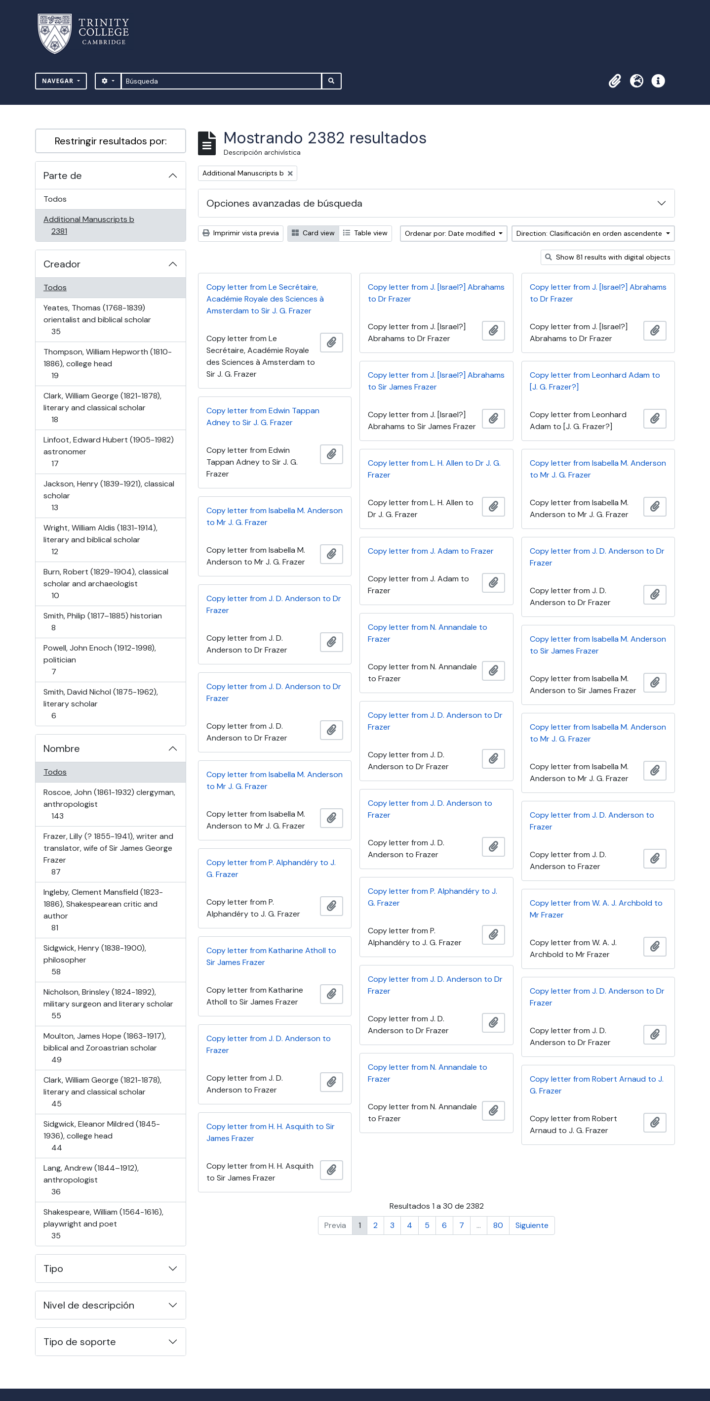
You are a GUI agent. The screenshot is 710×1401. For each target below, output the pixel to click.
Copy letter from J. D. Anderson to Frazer (430, 809)
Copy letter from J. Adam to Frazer (431, 551)
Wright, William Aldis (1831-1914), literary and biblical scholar (100, 540)
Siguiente (532, 1225)
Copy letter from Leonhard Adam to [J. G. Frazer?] (595, 381)
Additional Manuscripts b (88, 225)
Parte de (62, 175)
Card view (313, 232)
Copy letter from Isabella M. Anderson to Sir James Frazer (598, 645)
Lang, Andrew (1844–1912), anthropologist (91, 1180)
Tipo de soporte (79, 1341)
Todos (55, 199)
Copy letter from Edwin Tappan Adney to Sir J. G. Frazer (262, 416)
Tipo (53, 1268)
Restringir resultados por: (111, 140)
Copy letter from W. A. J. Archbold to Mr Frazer (596, 909)
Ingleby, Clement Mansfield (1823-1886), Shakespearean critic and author (103, 910)
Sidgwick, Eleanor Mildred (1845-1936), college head (101, 1136)
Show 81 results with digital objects (608, 257)
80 (498, 1225)
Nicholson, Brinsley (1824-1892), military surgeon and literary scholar (108, 1004)
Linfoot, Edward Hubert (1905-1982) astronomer (108, 452)
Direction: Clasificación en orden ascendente (590, 233)
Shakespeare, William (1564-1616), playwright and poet (103, 1224)
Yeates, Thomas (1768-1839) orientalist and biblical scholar (97, 320)
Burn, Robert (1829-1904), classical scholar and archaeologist (105, 584)
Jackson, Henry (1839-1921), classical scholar (108, 496)
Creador (61, 264)
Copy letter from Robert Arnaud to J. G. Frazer (597, 1085)
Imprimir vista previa (240, 232)
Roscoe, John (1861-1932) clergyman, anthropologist (109, 804)
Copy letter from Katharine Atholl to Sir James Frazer (271, 956)
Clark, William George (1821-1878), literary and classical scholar (102, 408)
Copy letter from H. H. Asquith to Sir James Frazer (270, 1132)
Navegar (59, 81)
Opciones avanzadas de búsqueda (284, 203)
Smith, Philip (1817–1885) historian (102, 622)
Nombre (61, 748)
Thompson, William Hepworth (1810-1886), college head (107, 364)
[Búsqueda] (221, 81)
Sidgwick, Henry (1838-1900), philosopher (94, 960)
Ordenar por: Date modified (451, 233)
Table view (365, 232)
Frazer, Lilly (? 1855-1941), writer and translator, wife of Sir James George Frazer (108, 854)
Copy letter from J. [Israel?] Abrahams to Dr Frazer (436, 293)
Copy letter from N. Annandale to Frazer (427, 633)
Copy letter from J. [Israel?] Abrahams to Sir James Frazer (436, 381)
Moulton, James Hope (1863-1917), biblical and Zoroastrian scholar (104, 1048)
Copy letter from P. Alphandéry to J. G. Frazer (271, 868)
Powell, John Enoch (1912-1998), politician (99, 660)
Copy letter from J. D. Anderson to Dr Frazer (597, 557)
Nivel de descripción (88, 1305)
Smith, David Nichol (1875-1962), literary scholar (100, 704)
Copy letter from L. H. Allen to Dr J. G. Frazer (434, 469)
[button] (615, 81)
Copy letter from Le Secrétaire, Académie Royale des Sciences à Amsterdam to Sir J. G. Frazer (265, 299)
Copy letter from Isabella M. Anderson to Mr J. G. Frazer (598, 469)
